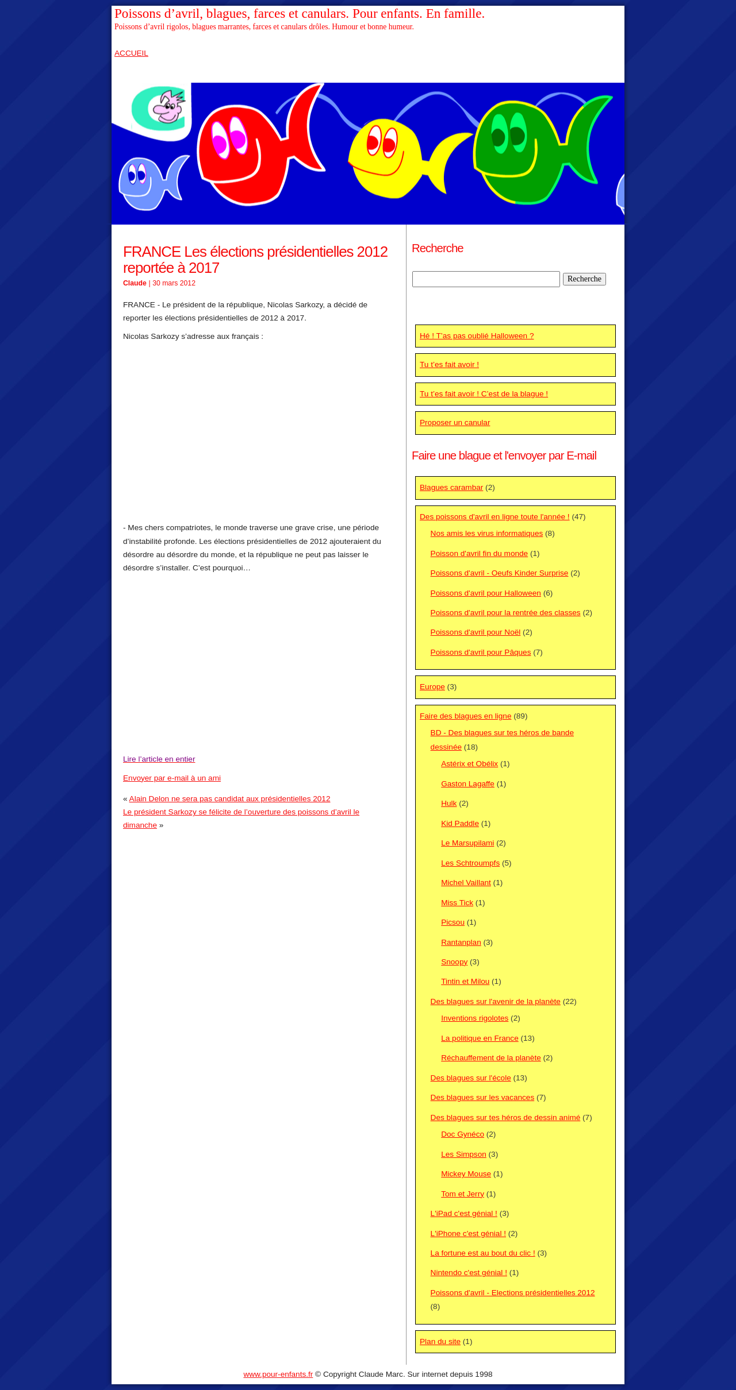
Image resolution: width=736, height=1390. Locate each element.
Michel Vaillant (466, 882)
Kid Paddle (460, 823)
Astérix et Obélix (469, 763)
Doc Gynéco (462, 1134)
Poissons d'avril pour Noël (476, 632)
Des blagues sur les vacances (483, 1097)
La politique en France (480, 1038)
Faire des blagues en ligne (465, 716)
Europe (432, 686)
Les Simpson (463, 1154)
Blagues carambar (451, 487)
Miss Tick (457, 902)
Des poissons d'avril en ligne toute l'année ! (495, 516)
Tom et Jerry (462, 1194)
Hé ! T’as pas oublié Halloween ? (477, 335)
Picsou (453, 922)
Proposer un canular (455, 422)
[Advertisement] (259, 432)
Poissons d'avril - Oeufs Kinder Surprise (500, 573)
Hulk (449, 803)
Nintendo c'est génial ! (469, 1272)
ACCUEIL (131, 53)
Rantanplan (461, 942)
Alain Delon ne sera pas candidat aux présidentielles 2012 (230, 798)
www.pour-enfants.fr (278, 1374)
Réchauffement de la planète (491, 1057)
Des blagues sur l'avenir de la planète (496, 1001)
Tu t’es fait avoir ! (449, 364)
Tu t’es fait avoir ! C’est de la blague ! (484, 393)
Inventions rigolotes (474, 1018)
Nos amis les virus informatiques (487, 533)
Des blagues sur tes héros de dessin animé (506, 1117)
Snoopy (454, 961)
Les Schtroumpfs (470, 863)
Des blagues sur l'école (471, 1078)
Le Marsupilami (467, 843)
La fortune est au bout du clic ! (483, 1253)
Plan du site (440, 1341)
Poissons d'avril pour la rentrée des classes (506, 612)
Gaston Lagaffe (467, 783)
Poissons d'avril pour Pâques (481, 652)
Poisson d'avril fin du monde (479, 553)
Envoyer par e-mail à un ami (172, 778)
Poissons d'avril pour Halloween (486, 593)
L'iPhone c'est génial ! (468, 1233)
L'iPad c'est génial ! (464, 1213)
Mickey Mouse (466, 1173)
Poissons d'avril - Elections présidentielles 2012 (513, 1292)
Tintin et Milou (465, 981)
